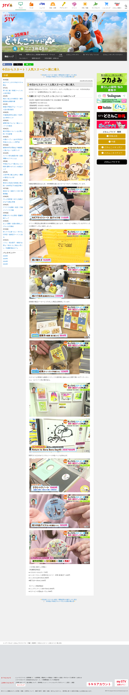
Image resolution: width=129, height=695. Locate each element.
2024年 (5, 261)
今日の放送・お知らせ (52, 58)
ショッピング (106, 8)
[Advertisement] (60, 618)
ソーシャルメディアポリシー (56, 682)
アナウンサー (64, 8)
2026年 (5, 256)
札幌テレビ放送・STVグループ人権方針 (64, 677)
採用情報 (29, 677)
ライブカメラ (96, 8)
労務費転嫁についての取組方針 (50, 680)
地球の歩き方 (36, 58)
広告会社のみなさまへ (32, 680)
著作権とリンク (42, 682)
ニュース (42, 8)
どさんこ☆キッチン (72, 54)
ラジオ (31, 8)
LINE (29, 64)
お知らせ (79, 677)
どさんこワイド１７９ (20, 643)
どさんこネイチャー (113, 153)
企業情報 (37, 677)
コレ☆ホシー (23, 58)
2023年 (5, 264)
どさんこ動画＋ (117, 8)
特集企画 (113, 136)
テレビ (21, 8)
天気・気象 (85, 8)
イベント (74, 8)
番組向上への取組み (47, 677)
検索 (126, 8)
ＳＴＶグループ (20, 680)
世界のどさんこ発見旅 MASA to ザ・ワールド (40, 54)
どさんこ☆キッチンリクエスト (113, 54)
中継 (60, 54)
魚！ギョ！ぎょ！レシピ (91, 54)
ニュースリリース (20, 677)
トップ (5, 643)
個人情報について (31, 682)
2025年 (5, 258)
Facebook (8, 64)
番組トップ (9, 57)
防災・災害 (53, 8)
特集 (20, 54)
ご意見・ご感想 (70, 682)
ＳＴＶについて (6, 678)
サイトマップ (20, 685)
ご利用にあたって (20, 682)
